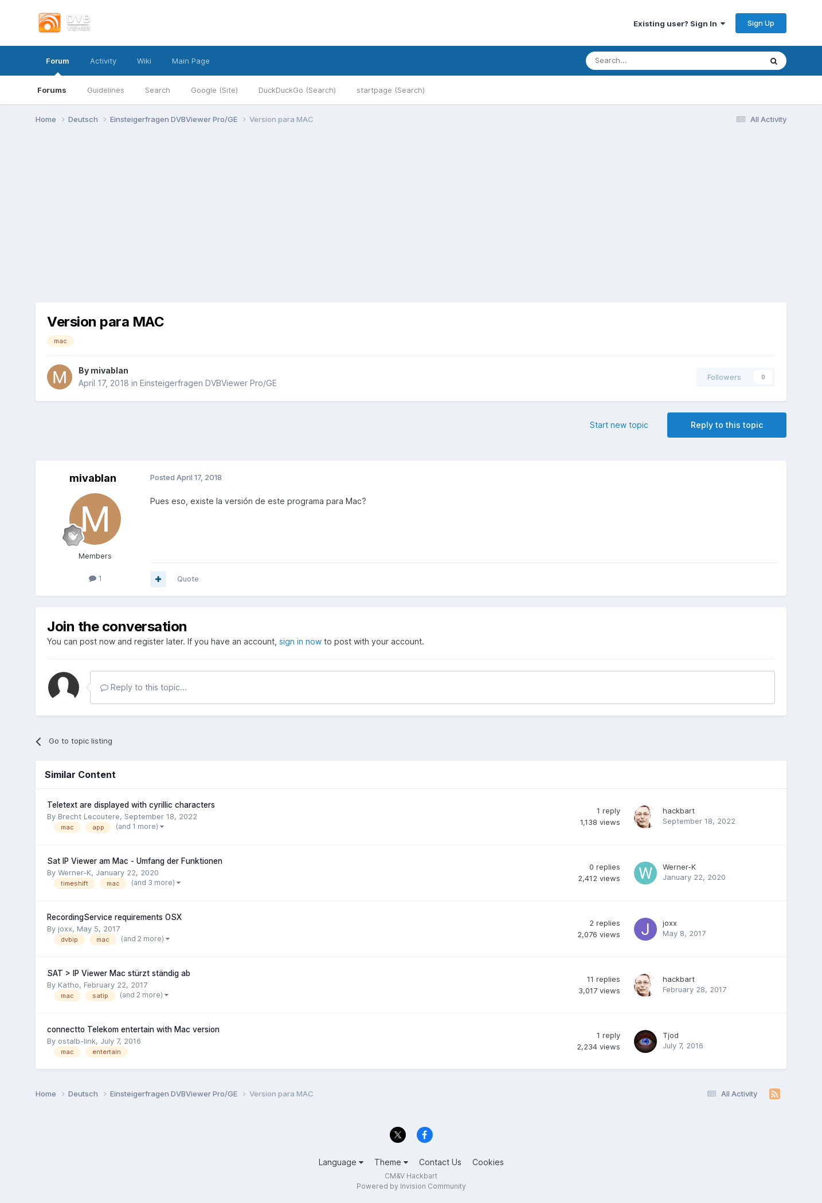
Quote (188, 578)
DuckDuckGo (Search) (297, 90)
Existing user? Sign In (679, 23)
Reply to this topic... (143, 687)
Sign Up (760, 22)
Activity (103, 60)
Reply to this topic (727, 425)
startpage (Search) (391, 90)
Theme (391, 1162)
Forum (57, 66)
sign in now (300, 641)
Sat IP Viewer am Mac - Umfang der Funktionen (134, 861)
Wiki (144, 60)
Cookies (488, 1162)
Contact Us (440, 1162)
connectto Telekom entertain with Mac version (133, 1029)
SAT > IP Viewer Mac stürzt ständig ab (118, 973)
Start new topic (619, 425)
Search (157, 90)
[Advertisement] (411, 222)
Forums (51, 90)
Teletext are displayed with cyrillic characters (131, 804)
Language (341, 1162)
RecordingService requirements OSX (114, 917)
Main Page (191, 60)
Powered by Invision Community (411, 1186)
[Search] (645, 61)
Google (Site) (214, 90)
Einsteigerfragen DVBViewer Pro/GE (208, 383)
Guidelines (105, 90)
